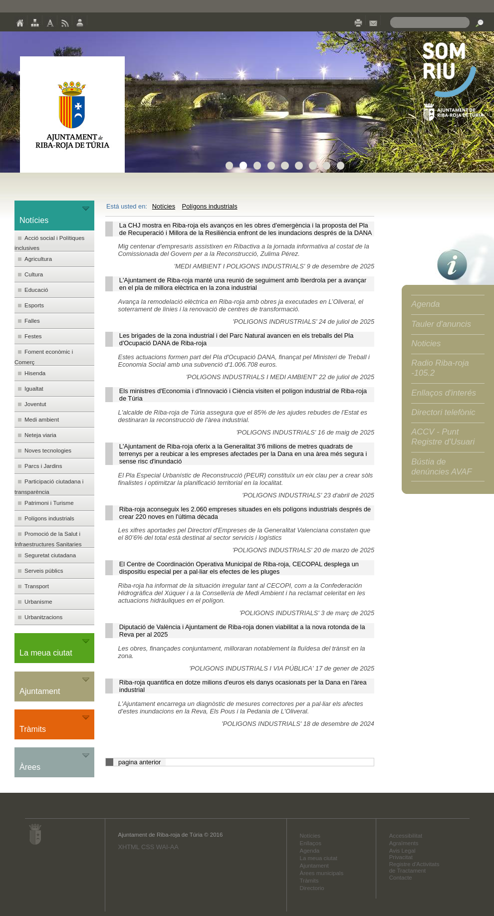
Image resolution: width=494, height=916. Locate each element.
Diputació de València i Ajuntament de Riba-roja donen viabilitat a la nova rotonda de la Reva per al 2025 (242, 630)
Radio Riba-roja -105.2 (440, 368)
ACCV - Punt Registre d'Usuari (443, 437)
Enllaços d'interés (443, 393)
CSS (147, 847)
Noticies (426, 343)
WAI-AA (167, 847)
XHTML (128, 847)
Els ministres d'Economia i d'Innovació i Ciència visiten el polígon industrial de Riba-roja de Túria (243, 394)
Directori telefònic (443, 412)
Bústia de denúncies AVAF (441, 466)
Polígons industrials (210, 206)
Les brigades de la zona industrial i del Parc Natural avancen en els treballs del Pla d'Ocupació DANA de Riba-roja (236, 339)
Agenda (425, 304)
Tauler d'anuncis (441, 324)
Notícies (163, 206)
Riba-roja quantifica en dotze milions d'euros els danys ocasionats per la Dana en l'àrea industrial (243, 686)
